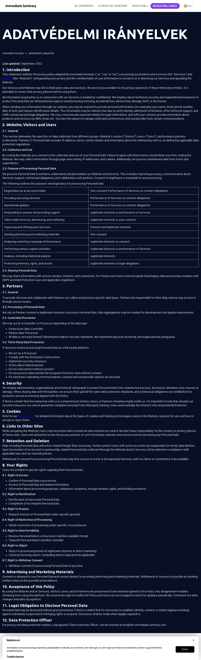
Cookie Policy (26, 416)
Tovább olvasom (15, 656)
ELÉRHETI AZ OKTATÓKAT (112, 5)
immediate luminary (13, 53)
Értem (185, 649)
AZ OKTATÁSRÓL (84, 5)
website (7, 78)
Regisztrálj (140, 5)
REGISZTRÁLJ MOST (165, 5)
